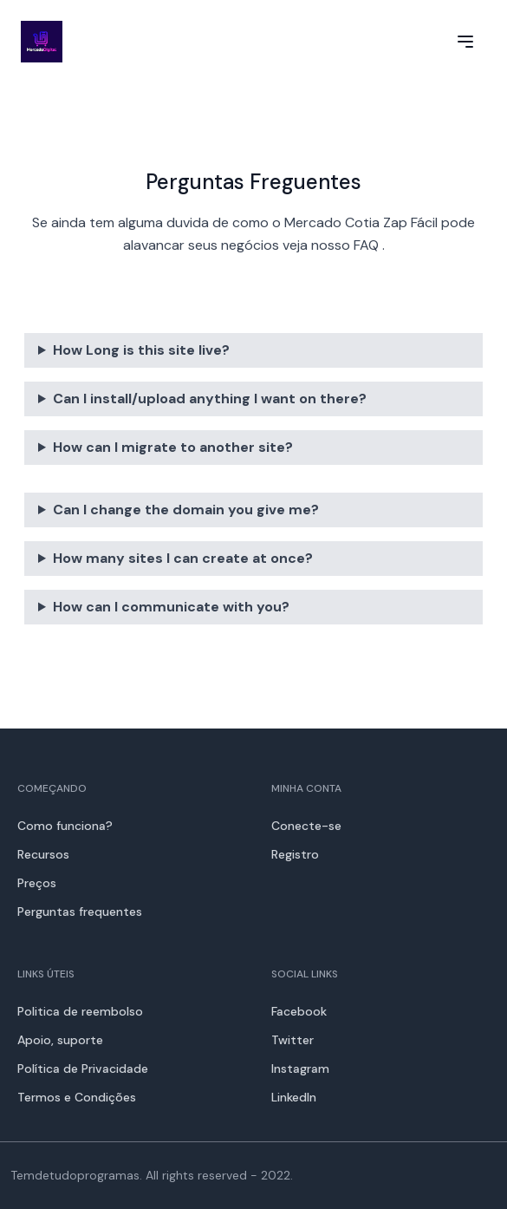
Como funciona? (65, 825)
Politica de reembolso (80, 1011)
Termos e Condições (76, 1097)
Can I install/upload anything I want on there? (210, 398)
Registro (295, 854)
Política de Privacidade (82, 1068)
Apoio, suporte (60, 1040)
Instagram (300, 1068)
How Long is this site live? (141, 350)
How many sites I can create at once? (183, 558)
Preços (36, 883)
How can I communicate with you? (171, 607)
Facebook (299, 1011)
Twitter (292, 1040)
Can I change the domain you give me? (186, 509)
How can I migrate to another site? (173, 447)
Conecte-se (306, 825)
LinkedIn (293, 1097)
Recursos (43, 854)
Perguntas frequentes (79, 911)
